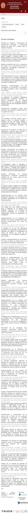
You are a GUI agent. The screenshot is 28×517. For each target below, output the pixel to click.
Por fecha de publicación (8, 24)
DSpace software (8, 492)
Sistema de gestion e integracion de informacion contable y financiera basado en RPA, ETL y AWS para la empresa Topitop (14, 45)
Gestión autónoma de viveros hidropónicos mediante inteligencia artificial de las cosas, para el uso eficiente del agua (14, 176)
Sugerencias (10, 497)
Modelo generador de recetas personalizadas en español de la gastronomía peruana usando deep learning (14, 283)
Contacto (3, 497)
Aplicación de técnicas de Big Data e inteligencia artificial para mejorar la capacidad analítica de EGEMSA (14, 131)
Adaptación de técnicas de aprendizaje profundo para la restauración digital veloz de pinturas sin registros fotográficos (14, 443)
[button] (21, 11)
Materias (4, 27)
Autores (17, 24)
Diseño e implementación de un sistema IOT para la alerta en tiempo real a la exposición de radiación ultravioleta (14, 241)
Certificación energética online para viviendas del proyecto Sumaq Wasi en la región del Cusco (14, 110)
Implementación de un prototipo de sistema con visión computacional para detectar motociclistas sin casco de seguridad (14, 220)
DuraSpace (4, 495)
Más (2, 488)
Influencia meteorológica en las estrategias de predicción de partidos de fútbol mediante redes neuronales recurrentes (14, 88)
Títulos (22, 24)
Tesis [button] (4, 14)
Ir (25, 33)
